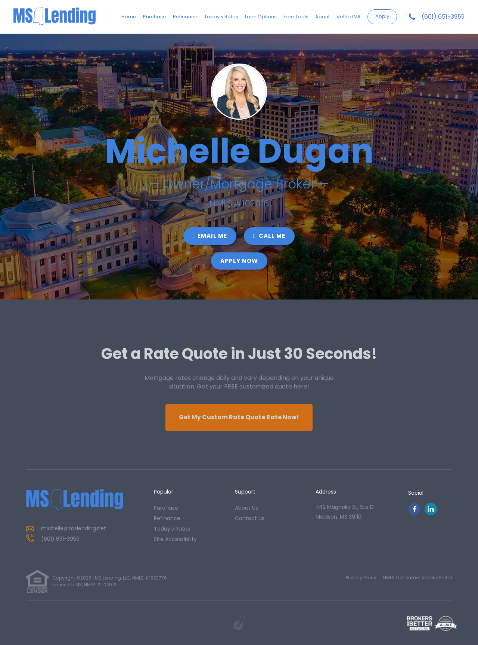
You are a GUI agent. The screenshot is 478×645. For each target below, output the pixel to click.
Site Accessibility (175, 539)
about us (246, 508)
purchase (166, 508)
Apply (382, 16)
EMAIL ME (210, 236)
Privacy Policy (361, 577)
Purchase (154, 16)
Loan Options (261, 16)
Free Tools (295, 16)
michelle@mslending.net (73, 528)
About (322, 16)
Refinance (185, 16)
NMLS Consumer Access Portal (417, 577)
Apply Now (239, 261)
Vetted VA (348, 16)
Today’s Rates (221, 16)
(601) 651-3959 (443, 17)
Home (128, 16)
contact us (249, 518)
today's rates (172, 528)
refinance (167, 518)
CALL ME (269, 236)
